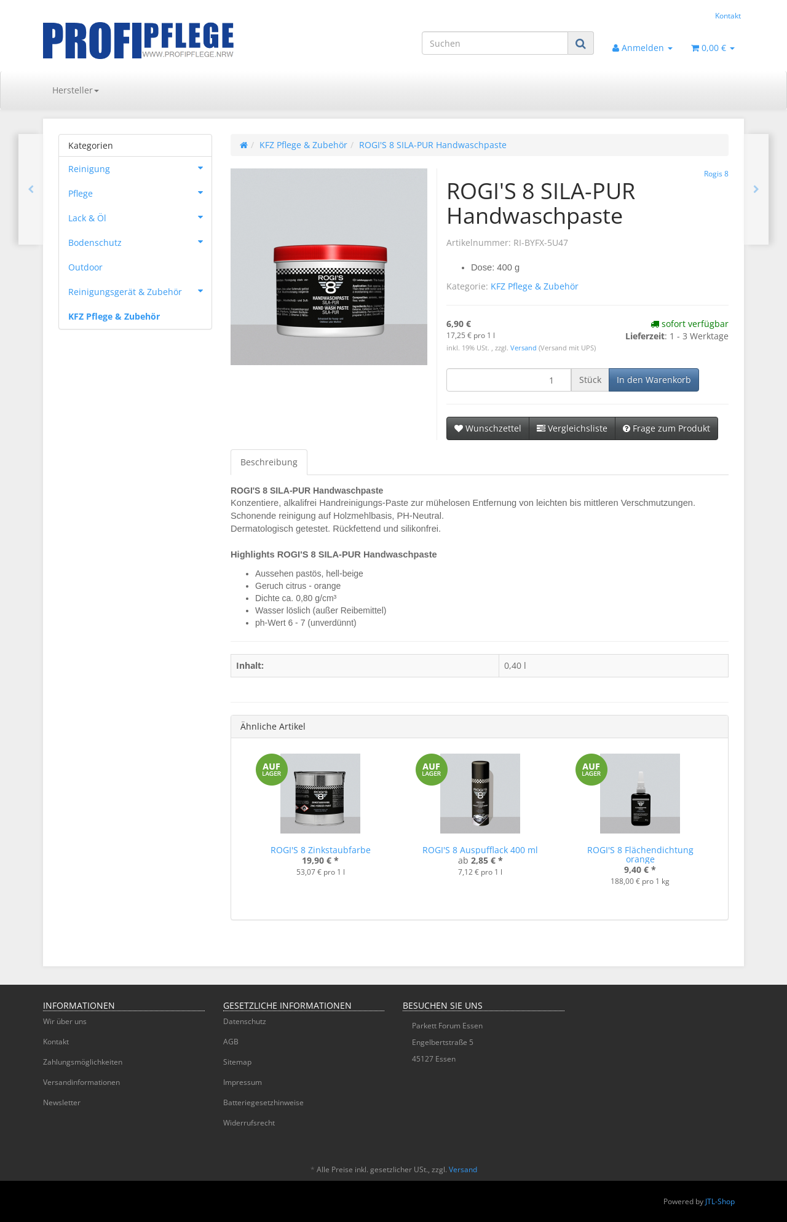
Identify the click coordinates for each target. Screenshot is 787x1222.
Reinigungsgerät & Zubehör (140, 291)
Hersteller (75, 90)
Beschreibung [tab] (269, 462)
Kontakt (728, 15)
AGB (231, 1041)
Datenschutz (244, 1021)
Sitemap (237, 1062)
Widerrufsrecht (249, 1123)
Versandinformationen (81, 1082)
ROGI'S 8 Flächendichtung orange (640, 854)
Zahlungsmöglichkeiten (82, 1062)
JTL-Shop (720, 1201)
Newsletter (62, 1102)
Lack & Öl (140, 217)
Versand (524, 348)
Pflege (140, 192)
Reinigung (140, 168)
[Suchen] (495, 43)
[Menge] (508, 380)
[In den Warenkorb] (654, 380)
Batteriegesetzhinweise (263, 1102)
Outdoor (85, 267)
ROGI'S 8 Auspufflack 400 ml (480, 850)
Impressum (242, 1082)
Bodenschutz (140, 242)
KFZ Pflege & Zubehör (535, 286)
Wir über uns (65, 1021)
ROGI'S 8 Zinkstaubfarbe (321, 850)
